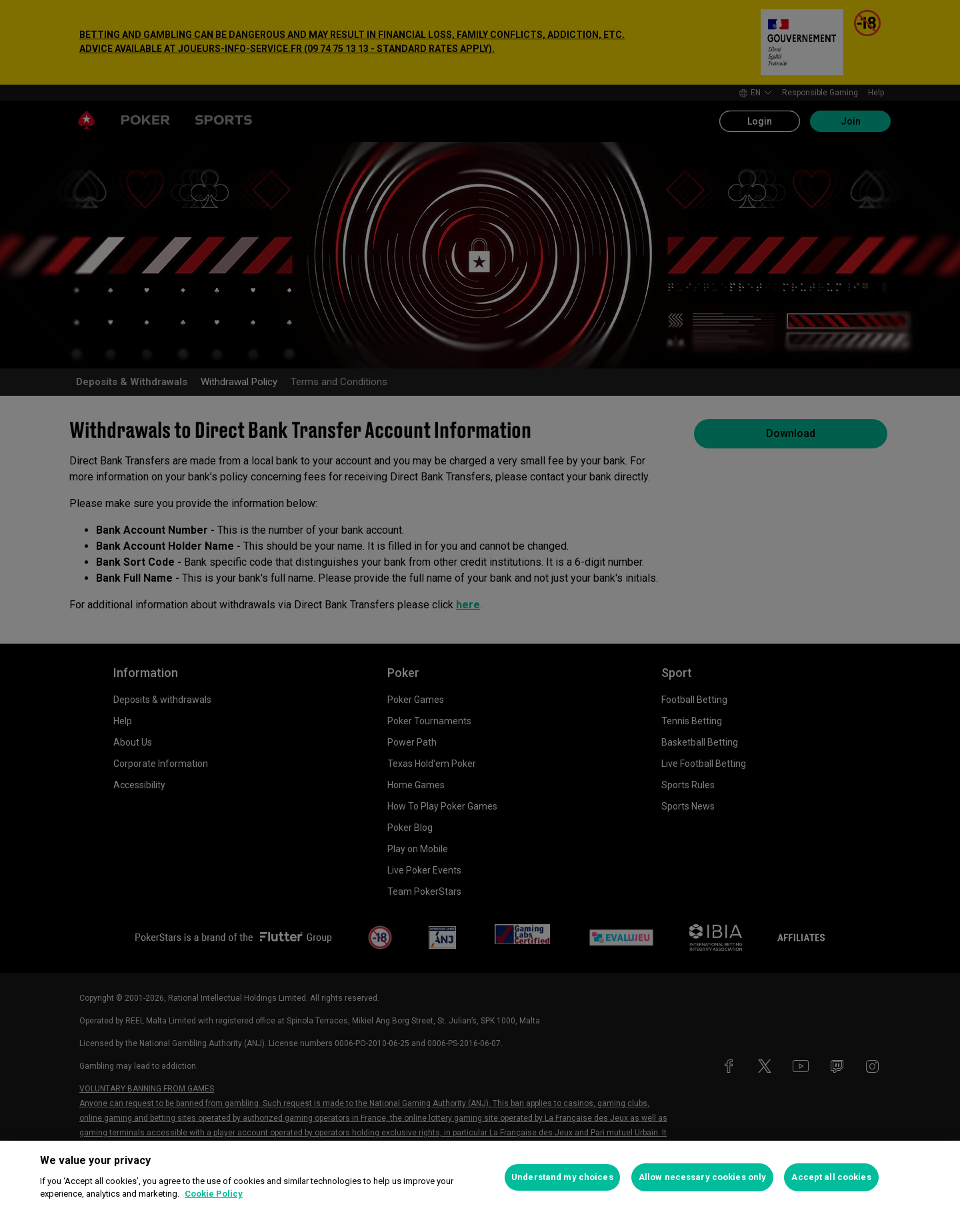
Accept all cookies (831, 1177)
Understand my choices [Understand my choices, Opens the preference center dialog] (562, 1177)
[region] (480, 1177)
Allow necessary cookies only (703, 1177)
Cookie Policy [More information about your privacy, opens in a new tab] (214, 1194)
